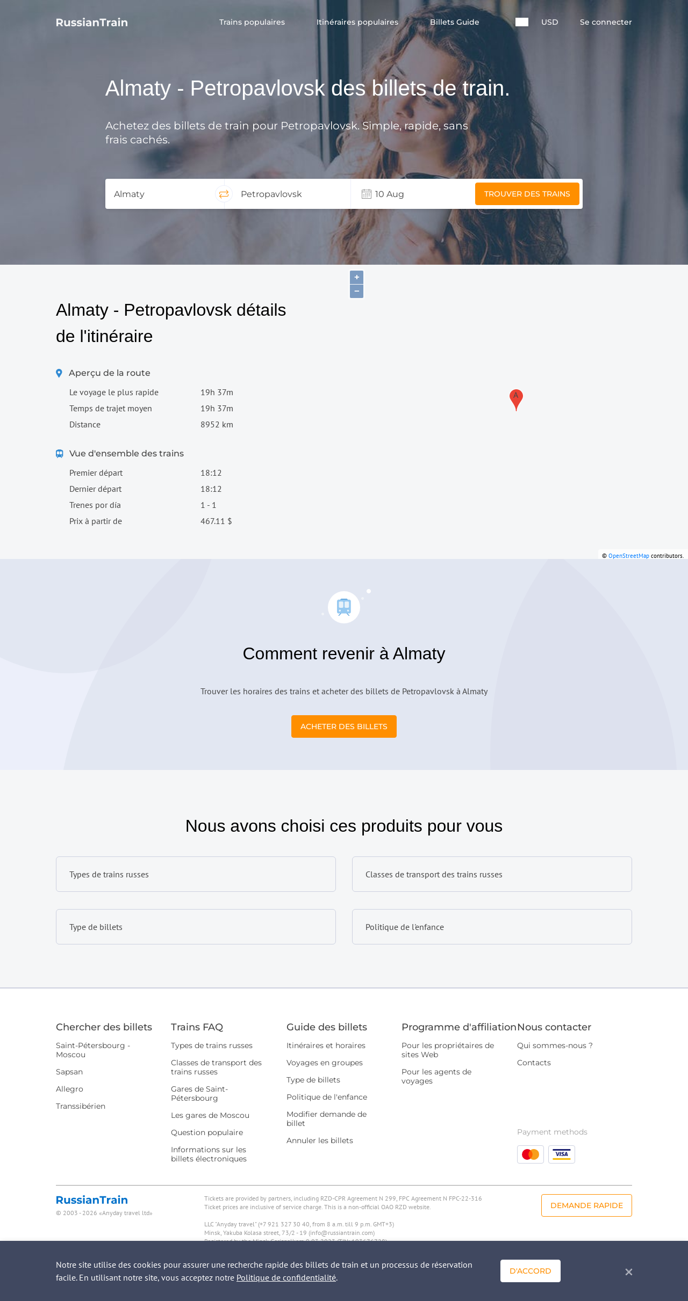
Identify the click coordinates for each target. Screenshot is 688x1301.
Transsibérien (80, 1106)
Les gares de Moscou (210, 1115)
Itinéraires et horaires (326, 1045)
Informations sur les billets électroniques (209, 1154)
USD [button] (549, 22)
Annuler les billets (319, 1140)
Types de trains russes (212, 1045)
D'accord (530, 1271)
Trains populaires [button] (253, 22)
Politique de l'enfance (326, 1097)
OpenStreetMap (628, 555)
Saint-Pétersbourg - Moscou (93, 1050)
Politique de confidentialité (286, 1277)
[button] (521, 22)
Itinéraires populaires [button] (358, 22)
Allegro (69, 1089)
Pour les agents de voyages (436, 1076)
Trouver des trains (527, 194)
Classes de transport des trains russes (216, 1067)
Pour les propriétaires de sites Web (448, 1050)
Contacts (534, 1062)
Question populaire (207, 1132)
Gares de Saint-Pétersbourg (199, 1093)
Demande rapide (586, 1205)
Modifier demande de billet (326, 1118)
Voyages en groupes (324, 1062)
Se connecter (606, 22)
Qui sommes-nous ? (555, 1045)
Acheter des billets (344, 726)
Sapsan (69, 1072)
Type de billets (313, 1080)
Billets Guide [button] (456, 22)
